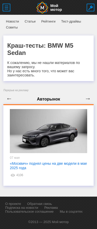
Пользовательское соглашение (29, 211)
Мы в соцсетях (71, 211)
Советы (12, 27)
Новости (12, 21)
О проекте (13, 204)
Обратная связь (39, 204)
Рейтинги (48, 21)
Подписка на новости (21, 208)
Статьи (30, 21)
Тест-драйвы (71, 21)
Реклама (51, 208)
